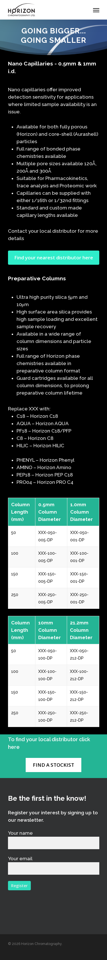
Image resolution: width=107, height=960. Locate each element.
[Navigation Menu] (96, 10)
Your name (53, 839)
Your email (53, 865)
